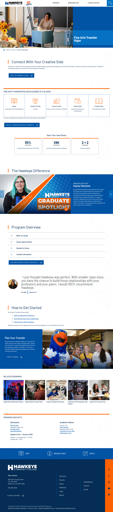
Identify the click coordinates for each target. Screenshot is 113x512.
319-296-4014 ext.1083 (67, 431)
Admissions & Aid (73, 3)
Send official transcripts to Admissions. (26, 319)
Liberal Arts (13, 50)
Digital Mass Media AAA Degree (14, 391)
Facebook (109, 470)
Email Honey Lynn (65, 433)
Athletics (62, 487)
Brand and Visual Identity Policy (66, 508)
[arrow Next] (111, 194)
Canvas (86, 486)
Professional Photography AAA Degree (78, 392)
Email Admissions (16, 431)
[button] (4, 45)
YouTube (109, 488)
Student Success (93, 3)
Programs (56, 3)
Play (66, 209)
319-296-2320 (12, 488)
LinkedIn (109, 494)
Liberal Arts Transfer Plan (99, 391)
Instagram (109, 482)
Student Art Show (20, 248)
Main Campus (14, 425)
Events (62, 480)
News (61, 484)
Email (86, 489)
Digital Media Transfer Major (35, 391)
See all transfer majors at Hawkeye (20, 125)
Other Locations (13, 495)
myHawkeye (88, 482)
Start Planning (12, 357)
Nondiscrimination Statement (17, 508)
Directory (62, 476)
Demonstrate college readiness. (24, 322)
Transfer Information (21, 254)
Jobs (61, 491)
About (61, 495)
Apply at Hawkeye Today (19, 75)
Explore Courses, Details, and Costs (24, 262)
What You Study (19, 236)
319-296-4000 (15, 429)
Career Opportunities (21, 242)
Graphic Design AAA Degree (56, 391)
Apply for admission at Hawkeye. (24, 315)
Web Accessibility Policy (46, 508)
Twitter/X (109, 476)
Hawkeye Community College (18, 3)
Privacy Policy (32, 508)
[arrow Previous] (2, 194)
